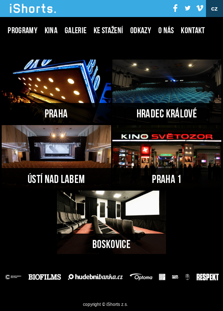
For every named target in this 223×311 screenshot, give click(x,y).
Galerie (75, 30)
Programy (22, 30)
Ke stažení (108, 30)
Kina (51, 30)
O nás (166, 30)
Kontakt (193, 30)
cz (214, 8)
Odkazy (140, 30)
